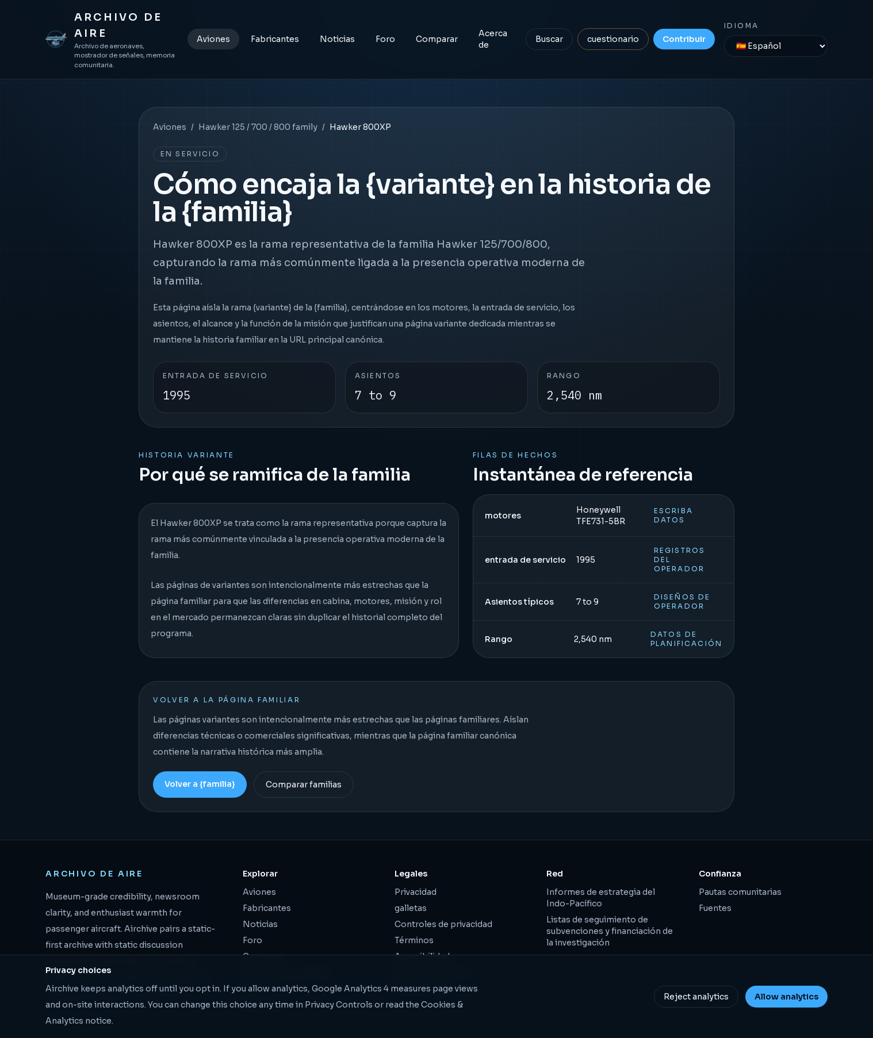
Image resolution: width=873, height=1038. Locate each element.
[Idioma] (776, 46)
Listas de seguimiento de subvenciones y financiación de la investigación (609, 931)
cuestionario (613, 39)
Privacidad (415, 892)
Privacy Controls (339, 1004)
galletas (411, 908)
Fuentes (715, 908)
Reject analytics (696, 996)
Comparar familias (304, 784)
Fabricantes (275, 39)
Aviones (213, 39)
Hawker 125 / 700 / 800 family (257, 127)
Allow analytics (786, 996)
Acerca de (492, 39)
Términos (414, 940)
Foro (385, 39)
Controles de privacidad (443, 924)
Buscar (549, 39)
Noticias (337, 39)
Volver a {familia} (199, 784)
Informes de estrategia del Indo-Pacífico (600, 898)
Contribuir (684, 39)
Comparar (437, 39)
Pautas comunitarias (740, 892)
